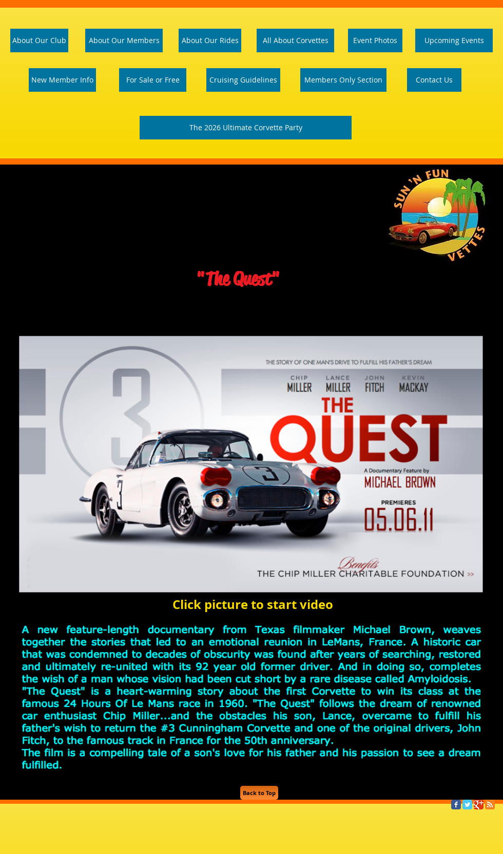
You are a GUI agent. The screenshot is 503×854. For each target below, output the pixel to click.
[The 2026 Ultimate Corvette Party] (246, 127)
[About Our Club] (39, 40)
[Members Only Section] (343, 80)
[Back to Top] (259, 793)
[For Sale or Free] (152, 80)
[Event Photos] (375, 40)
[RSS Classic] (490, 804)
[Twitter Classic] (467, 804)
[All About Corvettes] (295, 40)
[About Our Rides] (210, 40)
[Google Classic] (478, 804)
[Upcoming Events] (454, 40)
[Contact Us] (434, 80)
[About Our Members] (124, 40)
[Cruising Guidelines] (243, 80)
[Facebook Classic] (456, 804)
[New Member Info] (62, 80)
